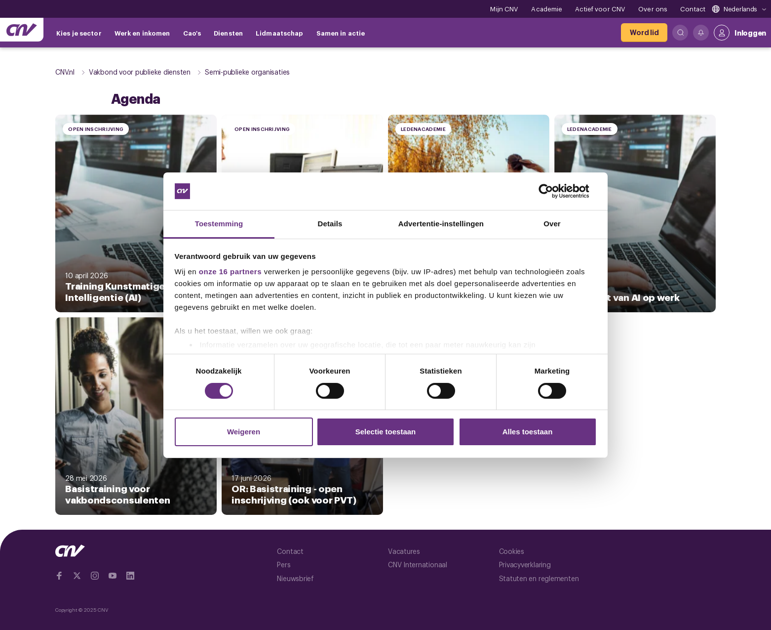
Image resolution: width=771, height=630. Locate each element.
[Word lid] (644, 32)
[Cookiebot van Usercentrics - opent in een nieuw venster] (553, 191)
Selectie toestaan (385, 431)
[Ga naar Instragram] (95, 576)
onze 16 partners (230, 271)
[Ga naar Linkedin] (130, 576)
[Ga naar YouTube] (112, 576)
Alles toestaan (527, 431)
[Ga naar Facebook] (59, 576)
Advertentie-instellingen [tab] (441, 223)
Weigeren (243, 431)
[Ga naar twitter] (77, 576)
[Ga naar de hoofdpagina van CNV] (21, 30)
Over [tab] (552, 223)
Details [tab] (330, 223)
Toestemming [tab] (219, 223)
